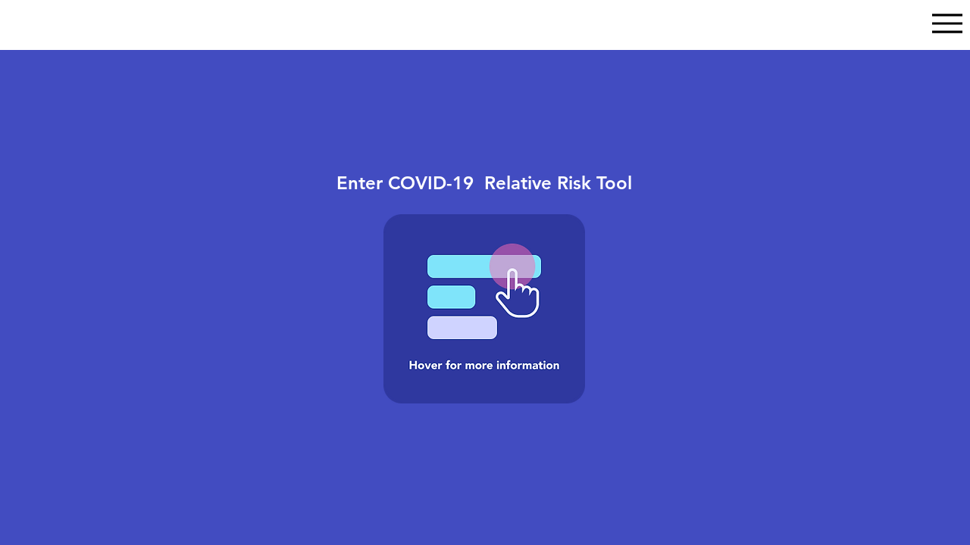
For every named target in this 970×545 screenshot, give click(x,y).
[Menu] (947, 23)
